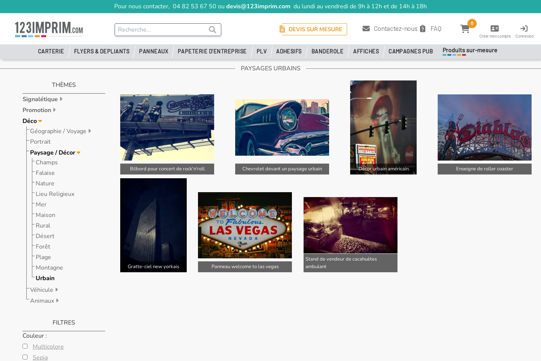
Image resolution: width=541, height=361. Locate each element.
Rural (43, 225)
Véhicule (42, 290)
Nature (45, 183)
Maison (45, 215)
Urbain (45, 278)
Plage (43, 257)
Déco (30, 121)
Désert (45, 236)
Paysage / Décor (53, 153)
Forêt (43, 247)
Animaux (43, 301)
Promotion (38, 110)
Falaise (45, 173)
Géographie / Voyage (59, 131)
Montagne (49, 268)
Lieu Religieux (55, 194)
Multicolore (48, 347)
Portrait (40, 142)
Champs (47, 162)
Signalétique (41, 99)
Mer (41, 204)
